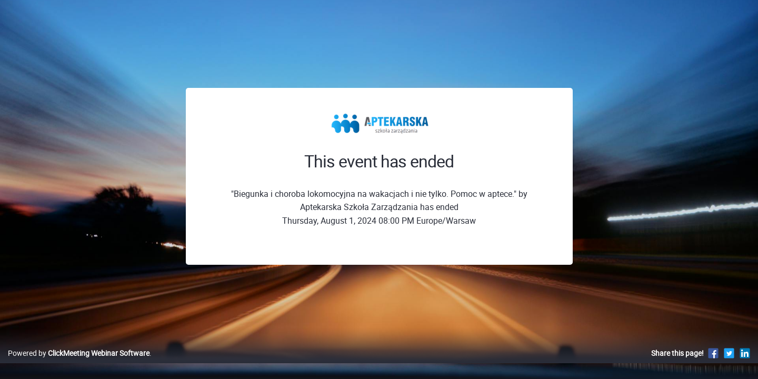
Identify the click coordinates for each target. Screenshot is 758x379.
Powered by (78, 364)
